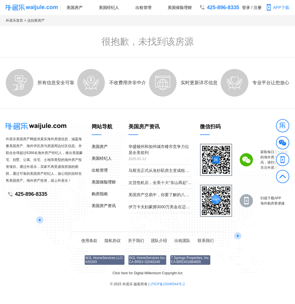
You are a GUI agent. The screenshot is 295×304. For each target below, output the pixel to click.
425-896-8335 (219, 7)
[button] (282, 126)
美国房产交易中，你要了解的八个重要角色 (166, 194)
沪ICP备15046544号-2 (167, 284)
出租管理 (143, 7)
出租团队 (182, 240)
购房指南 (100, 194)
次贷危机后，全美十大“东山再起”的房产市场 (168, 182)
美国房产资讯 (104, 205)
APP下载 (276, 7)
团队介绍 (159, 240)
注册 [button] (258, 7)
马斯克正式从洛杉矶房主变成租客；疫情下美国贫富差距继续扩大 (186, 170)
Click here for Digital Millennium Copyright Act (148, 273)
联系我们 (206, 240)
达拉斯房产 (36, 20)
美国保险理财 (180, 7)
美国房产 (75, 7)
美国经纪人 (109, 7)
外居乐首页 (14, 20)
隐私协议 (113, 240)
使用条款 (89, 240)
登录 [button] (246, 7)
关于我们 (136, 240)
